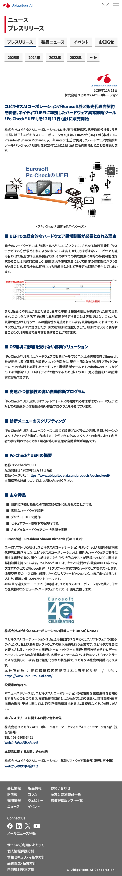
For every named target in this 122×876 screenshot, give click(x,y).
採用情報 (14, 800)
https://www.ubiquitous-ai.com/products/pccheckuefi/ (69, 475)
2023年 (55, 57)
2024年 (34, 57)
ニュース (13, 806)
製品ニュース (52, 42)
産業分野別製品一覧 (66, 794)
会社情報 (14, 788)
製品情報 (34, 788)
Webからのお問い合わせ (21, 742)
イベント (81, 42)
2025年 (13, 57)
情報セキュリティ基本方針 (26, 857)
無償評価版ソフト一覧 (67, 800)
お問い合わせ (60, 788)
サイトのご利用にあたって (25, 845)
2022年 (75, 57)
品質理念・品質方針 (21, 863)
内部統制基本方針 (20, 869)
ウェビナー (35, 800)
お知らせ (106, 42)
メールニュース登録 (21, 833)
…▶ (93, 57)
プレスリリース (20, 42)
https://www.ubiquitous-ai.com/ (28, 676)
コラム (32, 794)
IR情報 (12, 794)
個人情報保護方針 (20, 851)
